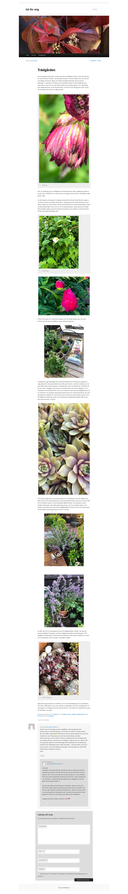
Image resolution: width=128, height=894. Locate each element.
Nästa (100, 60)
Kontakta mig (41, 55)
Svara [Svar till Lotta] (42, 756)
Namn (41, 851)
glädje (64, 714)
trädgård (74, 714)
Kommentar (42, 826)
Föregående (93, 60)
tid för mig (32, 9)
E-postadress (43, 860)
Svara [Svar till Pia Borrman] (45, 803)
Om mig (34, 55)
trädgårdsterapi (80, 714)
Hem (27, 55)
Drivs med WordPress (64, 887)
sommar (69, 714)
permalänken (50, 716)
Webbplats (41, 869)
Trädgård (55, 714)
